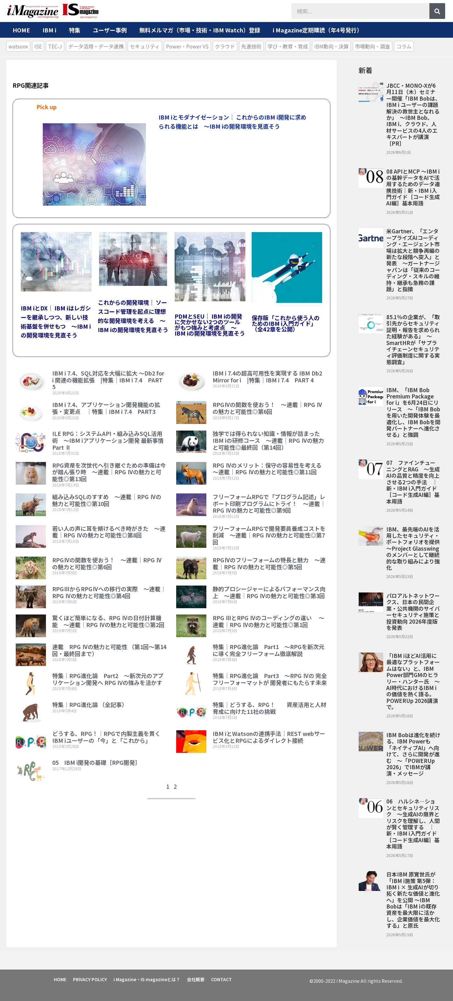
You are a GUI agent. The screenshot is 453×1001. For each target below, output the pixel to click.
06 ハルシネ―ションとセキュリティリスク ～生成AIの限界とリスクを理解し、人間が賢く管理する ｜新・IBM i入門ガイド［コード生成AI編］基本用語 (413, 823)
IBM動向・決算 (331, 46)
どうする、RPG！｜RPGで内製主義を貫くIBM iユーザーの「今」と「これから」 (106, 736)
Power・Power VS (187, 46)
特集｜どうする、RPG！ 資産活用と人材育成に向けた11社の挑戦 (269, 707)
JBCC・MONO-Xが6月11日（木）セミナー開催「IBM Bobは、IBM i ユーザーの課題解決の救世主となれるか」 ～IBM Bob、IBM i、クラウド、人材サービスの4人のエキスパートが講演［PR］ (413, 114)
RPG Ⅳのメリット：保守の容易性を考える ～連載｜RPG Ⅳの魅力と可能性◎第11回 (270, 468)
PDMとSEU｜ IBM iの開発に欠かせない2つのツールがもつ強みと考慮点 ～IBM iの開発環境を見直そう (210, 324)
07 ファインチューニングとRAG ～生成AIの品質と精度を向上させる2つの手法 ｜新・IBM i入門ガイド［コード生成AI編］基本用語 (413, 482)
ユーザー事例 (110, 30)
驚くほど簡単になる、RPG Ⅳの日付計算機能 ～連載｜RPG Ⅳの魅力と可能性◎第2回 (111, 621)
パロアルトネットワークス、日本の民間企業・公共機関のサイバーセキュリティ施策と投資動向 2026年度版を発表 (413, 611)
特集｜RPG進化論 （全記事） (89, 704)
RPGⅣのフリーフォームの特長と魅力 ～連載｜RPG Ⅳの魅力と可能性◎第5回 (269, 563)
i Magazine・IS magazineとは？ (147, 979)
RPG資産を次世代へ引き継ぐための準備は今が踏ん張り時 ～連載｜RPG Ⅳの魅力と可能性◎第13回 (109, 472)
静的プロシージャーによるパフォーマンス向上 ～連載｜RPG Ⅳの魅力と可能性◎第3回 (272, 592)
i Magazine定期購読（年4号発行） (317, 30)
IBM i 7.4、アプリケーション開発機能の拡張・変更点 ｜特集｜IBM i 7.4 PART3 (106, 407)
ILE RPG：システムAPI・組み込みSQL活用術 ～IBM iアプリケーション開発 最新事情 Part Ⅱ (108, 440)
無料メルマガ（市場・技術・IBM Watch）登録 (199, 30)
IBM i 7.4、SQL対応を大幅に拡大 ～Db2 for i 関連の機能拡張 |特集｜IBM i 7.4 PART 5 (108, 380)
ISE (38, 46)
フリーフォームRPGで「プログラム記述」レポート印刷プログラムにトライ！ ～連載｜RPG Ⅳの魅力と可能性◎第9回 (269, 503)
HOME (21, 30)
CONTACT (222, 979)
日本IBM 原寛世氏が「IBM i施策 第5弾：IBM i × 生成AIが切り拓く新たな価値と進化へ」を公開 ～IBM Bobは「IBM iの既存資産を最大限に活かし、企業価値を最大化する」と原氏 (413, 899)
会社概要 (196, 979)
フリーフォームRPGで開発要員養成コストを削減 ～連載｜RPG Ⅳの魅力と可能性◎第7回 (269, 535)
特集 (74, 30)
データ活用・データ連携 (96, 46)
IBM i (49, 30)
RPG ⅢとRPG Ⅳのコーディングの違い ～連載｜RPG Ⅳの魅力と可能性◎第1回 (268, 621)
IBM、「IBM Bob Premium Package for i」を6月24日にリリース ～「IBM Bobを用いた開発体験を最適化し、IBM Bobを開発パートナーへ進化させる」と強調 (413, 412)
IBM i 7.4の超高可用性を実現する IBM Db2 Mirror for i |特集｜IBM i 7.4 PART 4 (267, 376)
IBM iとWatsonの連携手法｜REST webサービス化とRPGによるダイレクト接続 (269, 736)
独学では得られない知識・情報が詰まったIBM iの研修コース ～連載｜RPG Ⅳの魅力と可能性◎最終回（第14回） (268, 440)
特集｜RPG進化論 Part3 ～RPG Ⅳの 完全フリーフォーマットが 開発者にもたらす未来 (270, 679)
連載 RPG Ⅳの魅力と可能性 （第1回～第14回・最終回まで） (109, 650)
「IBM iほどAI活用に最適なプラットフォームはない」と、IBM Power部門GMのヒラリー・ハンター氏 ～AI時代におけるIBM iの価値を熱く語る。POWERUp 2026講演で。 (413, 681)
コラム (403, 46)
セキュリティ (145, 46)
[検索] (437, 11)
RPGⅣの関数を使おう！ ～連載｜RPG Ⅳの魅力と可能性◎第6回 (267, 407)
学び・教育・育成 (288, 46)
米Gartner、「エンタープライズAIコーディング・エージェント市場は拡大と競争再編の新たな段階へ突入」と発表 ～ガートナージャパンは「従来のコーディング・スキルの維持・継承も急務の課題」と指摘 (413, 260)
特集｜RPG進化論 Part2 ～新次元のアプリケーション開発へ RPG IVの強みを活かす (108, 679)
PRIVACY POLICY (90, 979)
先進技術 (251, 46)
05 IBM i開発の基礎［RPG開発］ (96, 762)
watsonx (18, 46)
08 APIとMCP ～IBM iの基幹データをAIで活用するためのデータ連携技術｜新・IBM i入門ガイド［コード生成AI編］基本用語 (413, 187)
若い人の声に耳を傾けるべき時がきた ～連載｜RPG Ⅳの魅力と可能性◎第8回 (108, 531)
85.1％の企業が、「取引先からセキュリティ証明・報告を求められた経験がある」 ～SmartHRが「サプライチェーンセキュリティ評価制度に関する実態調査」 (413, 339)
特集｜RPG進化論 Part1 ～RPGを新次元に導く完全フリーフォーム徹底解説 (268, 650)
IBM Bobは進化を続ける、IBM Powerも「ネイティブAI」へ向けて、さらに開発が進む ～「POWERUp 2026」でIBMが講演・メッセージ (413, 754)
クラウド (225, 46)
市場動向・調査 (372, 46)
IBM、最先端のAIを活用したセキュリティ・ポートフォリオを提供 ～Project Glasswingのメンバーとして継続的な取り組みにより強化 (413, 548)
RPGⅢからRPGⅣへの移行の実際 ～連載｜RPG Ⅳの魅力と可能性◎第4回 (109, 592)
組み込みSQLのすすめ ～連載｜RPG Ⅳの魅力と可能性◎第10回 (106, 500)
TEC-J (55, 46)
